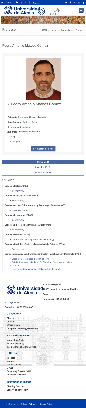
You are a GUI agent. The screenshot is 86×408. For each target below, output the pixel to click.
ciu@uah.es (13, 302)
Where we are (13, 325)
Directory (11, 318)
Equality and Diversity (17, 389)
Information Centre (16, 340)
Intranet (10, 361)
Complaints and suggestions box (22, 328)
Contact (11, 321)
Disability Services (15, 386)
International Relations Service (21, 347)
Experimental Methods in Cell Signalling (30, 258)
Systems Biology (31, 122)
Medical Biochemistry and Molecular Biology (33, 239)
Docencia (43, 162)
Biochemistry (18, 190)
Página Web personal (20, 127)
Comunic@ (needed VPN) (19, 371)
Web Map (32, 404)
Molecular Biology (20, 210)
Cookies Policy (45, 404)
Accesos (6, 2)
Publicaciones (43, 172)
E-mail (10, 368)
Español (21, 2)
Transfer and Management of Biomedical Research (36, 269)
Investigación (43, 167)
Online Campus (14, 364)
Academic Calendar (16, 374)
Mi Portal (11, 358)
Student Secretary (16, 343)
